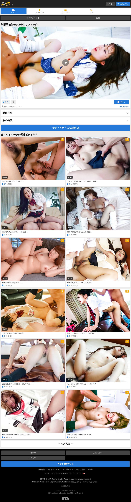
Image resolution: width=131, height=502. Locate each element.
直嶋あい (125, 106)
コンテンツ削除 (79, 470)
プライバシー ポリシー (55, 470)
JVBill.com (35, 482)
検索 (91, 12)
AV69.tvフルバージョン (71, 473)
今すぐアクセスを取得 (65, 127)
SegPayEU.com (55, 482)
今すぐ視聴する (65, 464)
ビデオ (13, 12)
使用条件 (42, 470)
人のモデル (39, 12)
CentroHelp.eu (67, 482)
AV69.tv (7, 3)
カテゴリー (65, 12)
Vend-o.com (44, 482)
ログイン (110, 4)
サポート (57, 473)
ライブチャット (33, 18)
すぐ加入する (123, 4)
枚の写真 (7, 120)
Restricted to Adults (65, 498)
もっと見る (65, 443)
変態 (98, 18)
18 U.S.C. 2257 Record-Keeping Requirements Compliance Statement (65, 479)
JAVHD (89, 470)
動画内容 (7, 112)
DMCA (68, 470)
